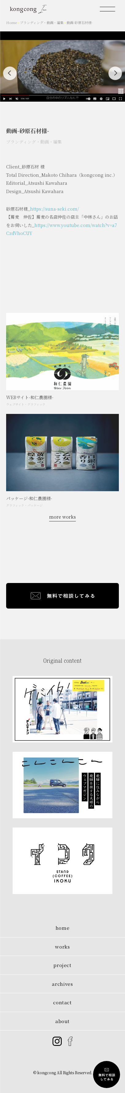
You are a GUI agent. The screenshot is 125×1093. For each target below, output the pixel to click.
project (62, 965)
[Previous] (10, 73)
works (62, 946)
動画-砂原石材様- (80, 22)
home (63, 928)
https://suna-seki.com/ (54, 212)
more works (62, 517)
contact (62, 1002)
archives (62, 984)
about (62, 1021)
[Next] (115, 73)
